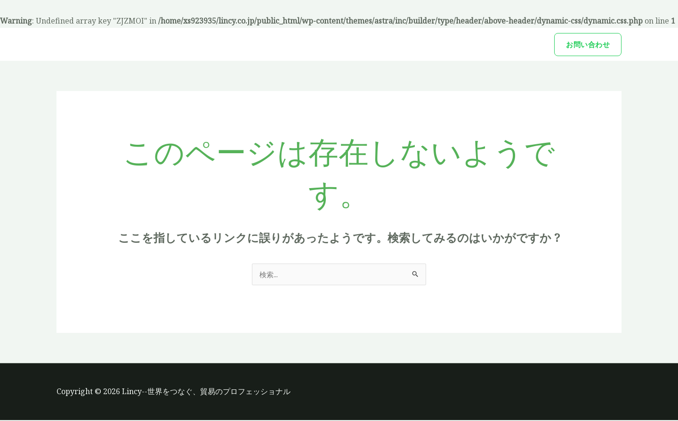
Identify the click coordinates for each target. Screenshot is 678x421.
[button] (588, 44)
